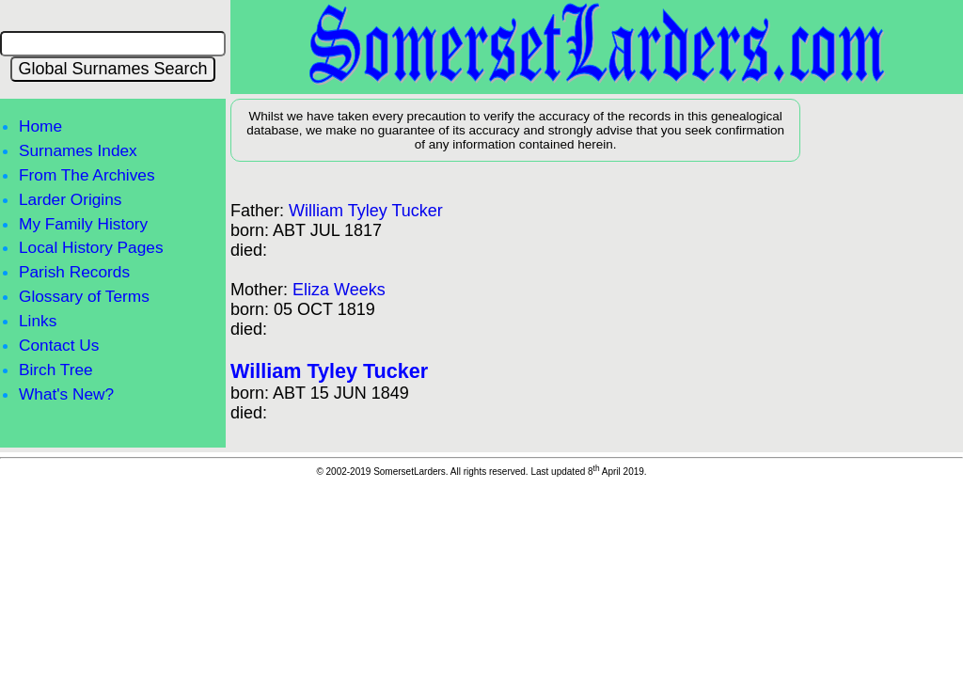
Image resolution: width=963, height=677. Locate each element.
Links (37, 320)
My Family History (83, 223)
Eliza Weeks (339, 289)
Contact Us (59, 345)
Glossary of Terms (84, 296)
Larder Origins (70, 199)
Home (40, 126)
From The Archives (87, 174)
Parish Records (74, 271)
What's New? (66, 394)
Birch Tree (56, 369)
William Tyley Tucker (366, 210)
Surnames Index (78, 150)
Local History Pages (91, 247)
